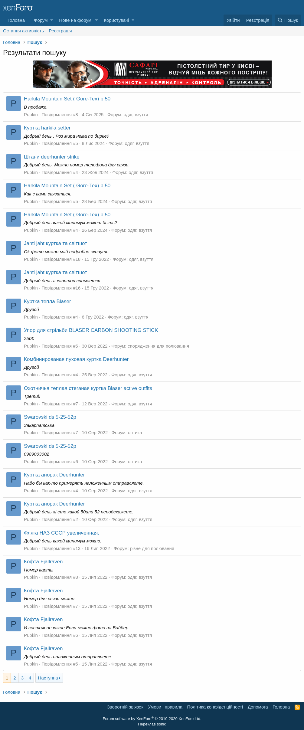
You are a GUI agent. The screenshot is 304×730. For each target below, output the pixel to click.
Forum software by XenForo (152, 718)
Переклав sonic (152, 724)
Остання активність (23, 30)
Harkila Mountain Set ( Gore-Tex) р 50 (67, 99)
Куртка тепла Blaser (47, 301)
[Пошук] (288, 20)
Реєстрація (60, 30)
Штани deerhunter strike (52, 157)
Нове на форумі (75, 20)
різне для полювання (152, 548)
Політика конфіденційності (215, 706)
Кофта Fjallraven (43, 562)
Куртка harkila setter (47, 128)
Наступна (48, 677)
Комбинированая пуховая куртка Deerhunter (76, 359)
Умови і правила (165, 706)
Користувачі (116, 20)
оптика (135, 432)
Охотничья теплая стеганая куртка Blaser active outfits (88, 388)
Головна (16, 20)
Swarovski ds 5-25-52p (50, 417)
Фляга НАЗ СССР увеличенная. (61, 533)
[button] (51, 20)
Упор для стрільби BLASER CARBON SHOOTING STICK (91, 330)
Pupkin (31, 114)
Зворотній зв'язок (125, 706)
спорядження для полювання (158, 346)
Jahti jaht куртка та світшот (55, 243)
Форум (41, 20)
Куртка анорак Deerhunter (54, 475)
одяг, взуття (136, 114)
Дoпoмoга (258, 706)
